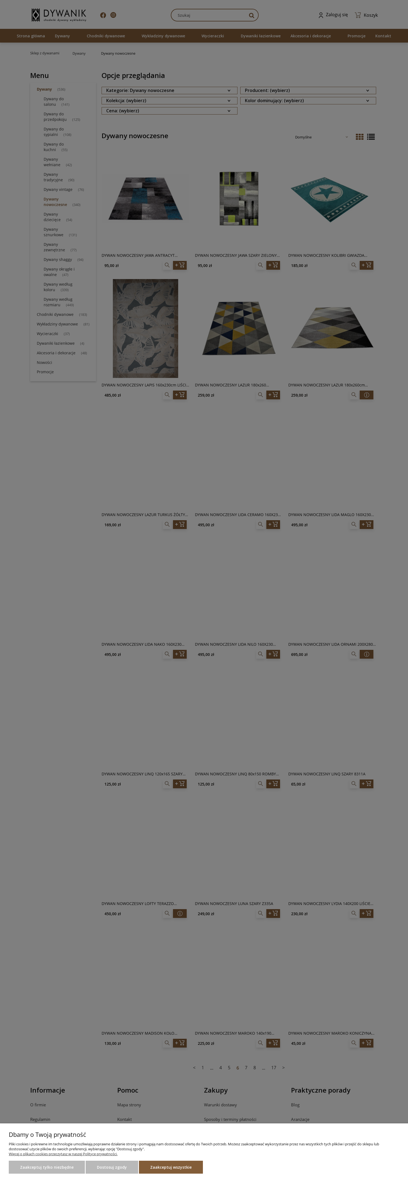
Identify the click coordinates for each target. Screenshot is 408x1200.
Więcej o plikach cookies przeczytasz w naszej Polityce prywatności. (63, 1153)
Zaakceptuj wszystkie (171, 1167)
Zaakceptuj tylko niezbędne (47, 1167)
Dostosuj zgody (112, 1167)
